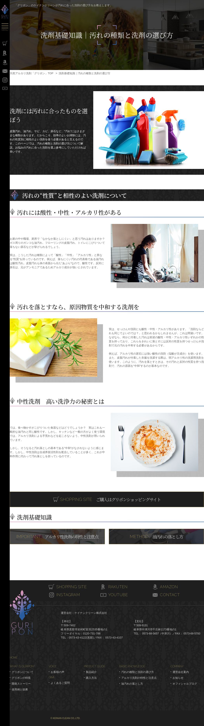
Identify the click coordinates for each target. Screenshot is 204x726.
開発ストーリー (21, 683)
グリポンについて (22, 672)
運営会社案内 (181, 672)
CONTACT (5, 71)
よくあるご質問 (60, 682)
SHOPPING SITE (5, 43)
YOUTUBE (5, 88)
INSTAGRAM (5, 80)
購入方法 (91, 677)
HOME (14, 657)
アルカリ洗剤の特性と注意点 (139, 677)
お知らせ (178, 677)
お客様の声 (57, 672)
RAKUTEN (118, 586)
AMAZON (169, 586)
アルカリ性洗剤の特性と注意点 (57, 536)
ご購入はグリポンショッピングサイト (110, 499)
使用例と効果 (20, 689)
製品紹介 (91, 672)
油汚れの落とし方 (156, 536)
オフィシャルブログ (185, 683)
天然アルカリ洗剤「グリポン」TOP (31, 73)
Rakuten (5, 53)
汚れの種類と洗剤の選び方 (137, 672)
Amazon (5, 62)
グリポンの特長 (21, 677)
